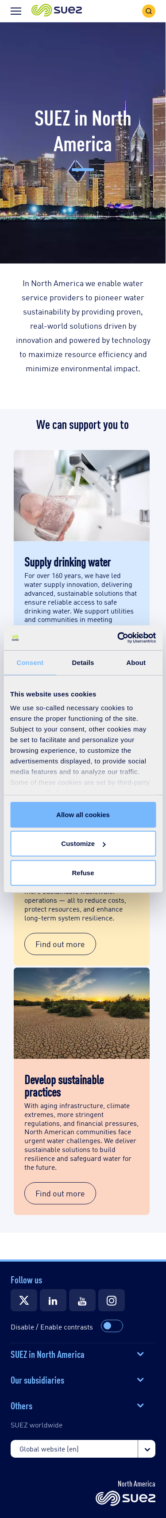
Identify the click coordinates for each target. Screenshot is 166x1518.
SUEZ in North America (48, 1353)
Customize (83, 843)
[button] (56, 11)
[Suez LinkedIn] (53, 1300)
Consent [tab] (29, 662)
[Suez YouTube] (82, 1300)
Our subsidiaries (37, 1379)
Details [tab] (83, 662)
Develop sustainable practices (64, 1085)
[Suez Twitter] (24, 1300)
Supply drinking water (67, 561)
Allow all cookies (83, 814)
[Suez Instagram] (111, 1300)
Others (21, 1405)
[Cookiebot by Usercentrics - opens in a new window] (118, 638)
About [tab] (136, 662)
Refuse (83, 872)
